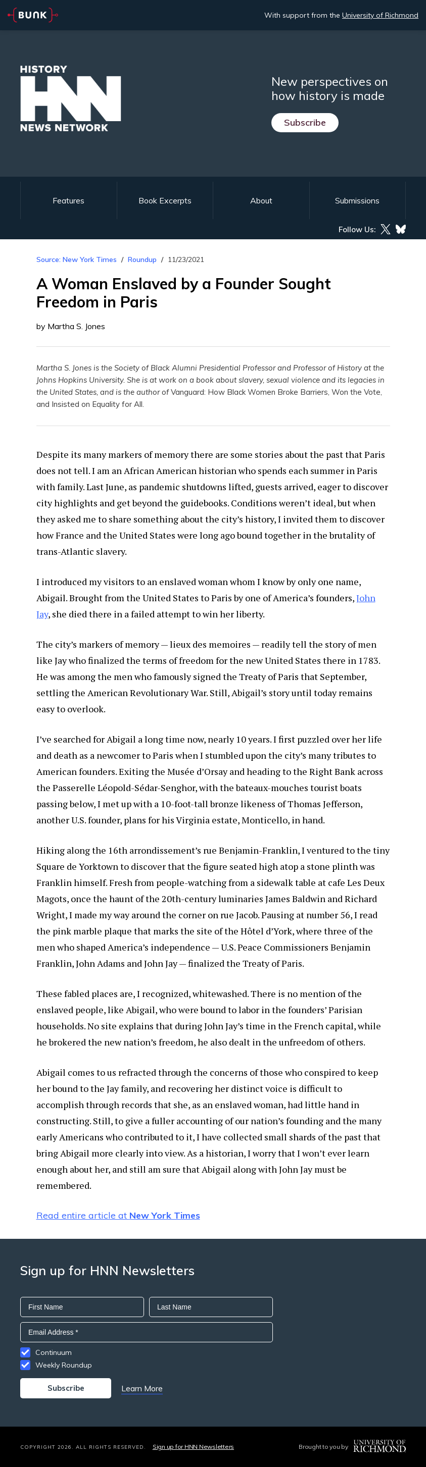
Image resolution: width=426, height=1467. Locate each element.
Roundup (142, 259)
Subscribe (305, 122)
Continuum (53, 1352)
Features (68, 200)
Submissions (357, 200)
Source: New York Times (76, 259)
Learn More (142, 1388)
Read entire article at (118, 1215)
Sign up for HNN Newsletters (193, 1446)
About (261, 200)
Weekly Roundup (63, 1365)
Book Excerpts (165, 200)
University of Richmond (380, 15)
